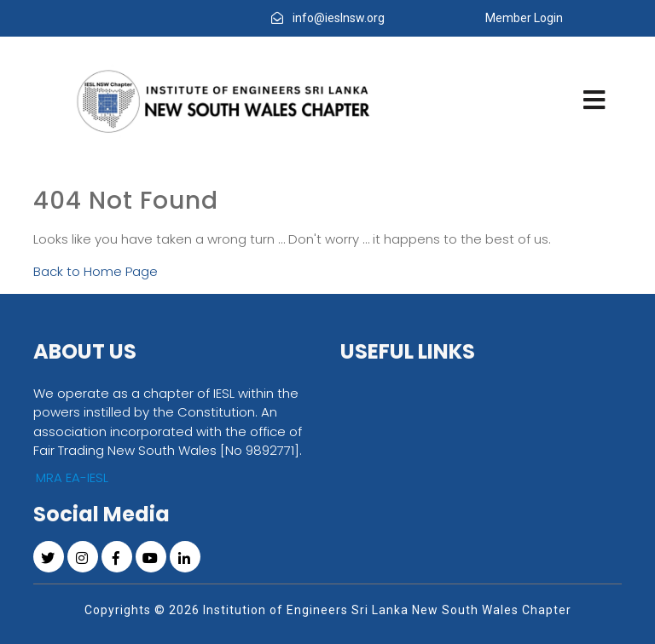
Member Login (524, 18)
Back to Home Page (95, 271)
